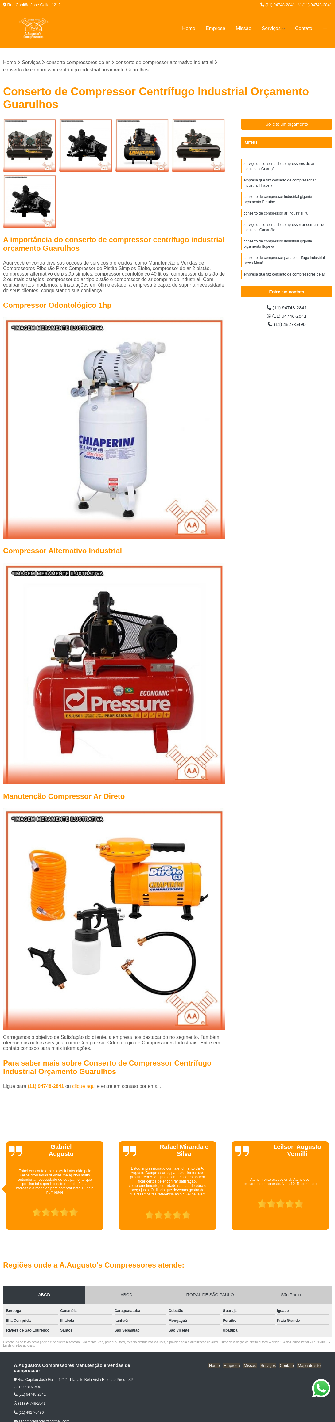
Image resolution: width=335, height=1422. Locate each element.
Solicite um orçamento (286, 124)
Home (188, 28)
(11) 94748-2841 (277, 4)
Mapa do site (309, 1365)
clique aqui (84, 1086)
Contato (303, 28)
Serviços (271, 28)
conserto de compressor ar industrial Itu (275, 215)
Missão (243, 28)
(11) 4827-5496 (287, 325)
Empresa (215, 28)
